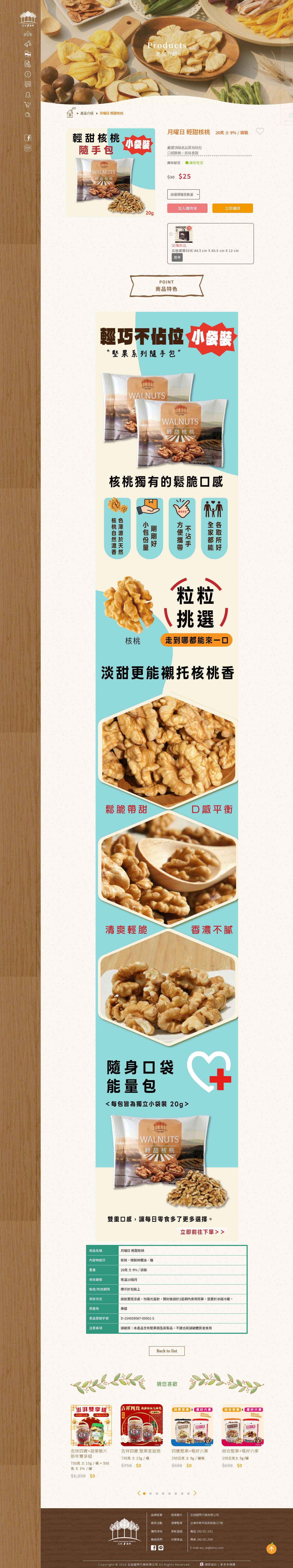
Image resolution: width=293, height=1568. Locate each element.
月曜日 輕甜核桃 (111, 113)
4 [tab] (163, 1494)
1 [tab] (144, 1494)
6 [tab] (176, 1494)
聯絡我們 (156, 1539)
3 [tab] (157, 1494)
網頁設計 (211, 1564)
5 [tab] (170, 1494)
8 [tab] (188, 1494)
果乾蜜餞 (177, 1531)
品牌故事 (156, 1515)
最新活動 (156, 1523)
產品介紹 (86, 113)
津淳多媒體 (227, 1564)
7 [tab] (182, 1494)
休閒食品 (177, 1539)
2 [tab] (151, 1494)
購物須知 (156, 1531)
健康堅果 (177, 1523)
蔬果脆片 (177, 1515)
